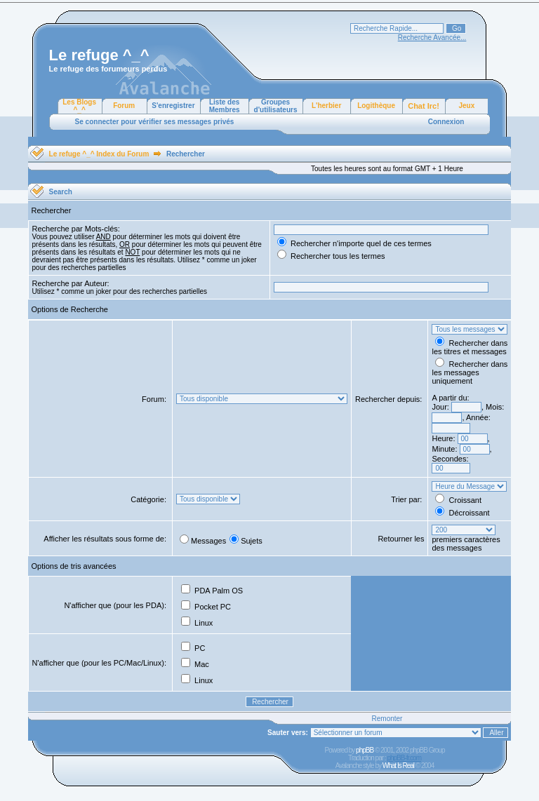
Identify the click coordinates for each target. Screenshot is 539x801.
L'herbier (326, 105)
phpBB (364, 750)
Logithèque (376, 105)
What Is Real (398, 765)
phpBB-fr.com (404, 758)
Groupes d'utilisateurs (276, 106)
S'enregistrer (173, 105)
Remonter (387, 718)
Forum (124, 105)
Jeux (466, 105)
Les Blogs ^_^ (79, 106)
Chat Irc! (423, 106)
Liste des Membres (224, 106)
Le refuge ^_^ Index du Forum (99, 154)
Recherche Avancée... (432, 37)
